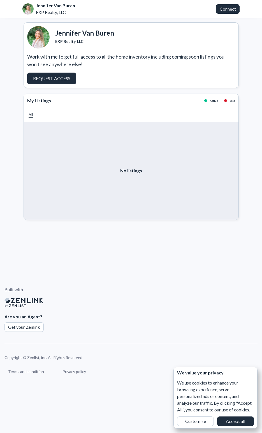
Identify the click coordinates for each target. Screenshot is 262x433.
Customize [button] (195, 421)
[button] (31, 114)
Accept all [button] (235, 421)
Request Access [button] (51, 78)
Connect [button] (228, 8)
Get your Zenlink (24, 327)
